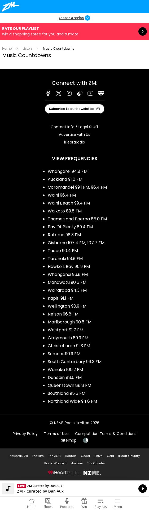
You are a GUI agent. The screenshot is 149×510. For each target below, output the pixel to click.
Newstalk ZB (19, 456)
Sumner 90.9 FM (64, 354)
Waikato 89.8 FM (65, 211)
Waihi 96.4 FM (62, 195)
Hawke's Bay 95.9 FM (69, 266)
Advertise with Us (74, 134)
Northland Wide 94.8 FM (72, 401)
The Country (96, 463)
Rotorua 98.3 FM (64, 235)
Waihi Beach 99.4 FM (69, 203)
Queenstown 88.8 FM (69, 385)
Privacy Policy (25, 433)
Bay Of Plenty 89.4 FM (70, 227)
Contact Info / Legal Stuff (74, 126)
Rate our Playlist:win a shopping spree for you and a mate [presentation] (74, 31)
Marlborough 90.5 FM (69, 322)
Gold (110, 456)
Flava (98, 456)
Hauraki (71, 456)
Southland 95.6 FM (66, 393)
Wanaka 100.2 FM (65, 370)
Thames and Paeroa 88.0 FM (77, 219)
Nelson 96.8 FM (63, 314)
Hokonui (77, 463)
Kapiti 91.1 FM (60, 298)
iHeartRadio (74, 142)
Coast (85, 456)
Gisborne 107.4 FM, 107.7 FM (76, 243)
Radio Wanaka (55, 463)
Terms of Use (56, 433)
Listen (27, 48)
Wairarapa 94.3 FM (67, 290)
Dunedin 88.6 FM (65, 377)
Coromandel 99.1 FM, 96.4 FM (77, 187)
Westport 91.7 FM (65, 330)
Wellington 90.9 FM (67, 306)
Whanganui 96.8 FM (68, 274)
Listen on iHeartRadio (74, 489)
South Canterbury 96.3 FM (75, 362)
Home (7, 48)
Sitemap (69, 440)
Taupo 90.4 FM (63, 251)
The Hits (38, 456)
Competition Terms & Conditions (106, 433)
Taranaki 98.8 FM (65, 259)
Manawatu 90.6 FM (67, 282)
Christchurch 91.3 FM (69, 346)
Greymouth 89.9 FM (68, 338)
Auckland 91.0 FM (65, 179)
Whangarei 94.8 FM (67, 171)
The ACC (54, 456)
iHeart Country (129, 456)
